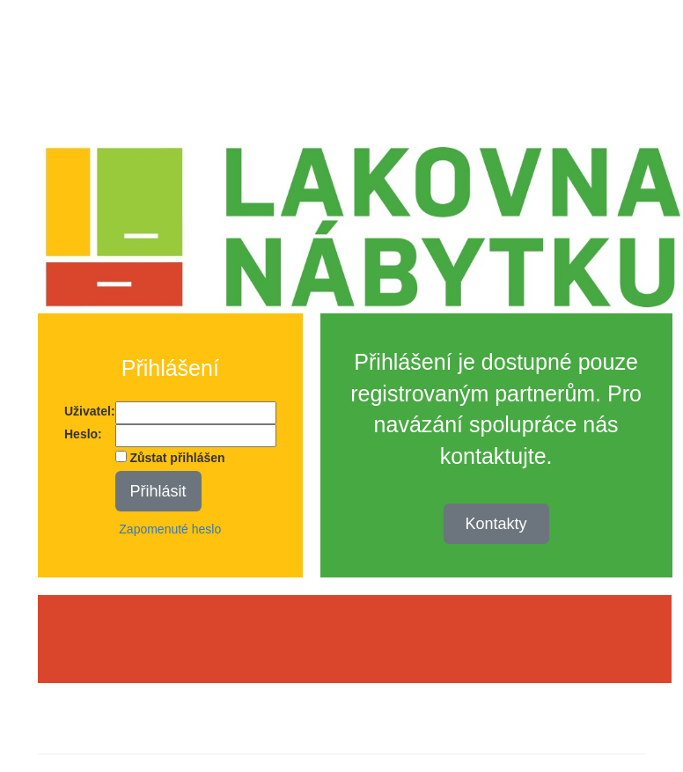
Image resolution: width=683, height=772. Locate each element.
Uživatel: (89, 411)
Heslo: (83, 434)
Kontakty (496, 524)
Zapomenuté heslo (170, 529)
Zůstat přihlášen (170, 458)
